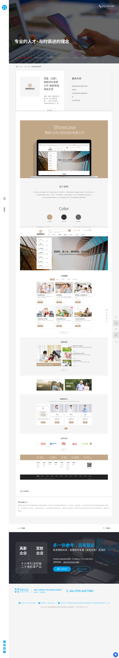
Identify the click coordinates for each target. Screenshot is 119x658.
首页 (25, 66)
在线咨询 (64, 569)
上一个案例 (21, 528)
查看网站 (50, 110)
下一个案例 (106, 528)
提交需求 (84, 569)
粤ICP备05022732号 (82, 607)
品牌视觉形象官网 (36, 66)
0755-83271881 (108, 6)
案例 (29, 66)
